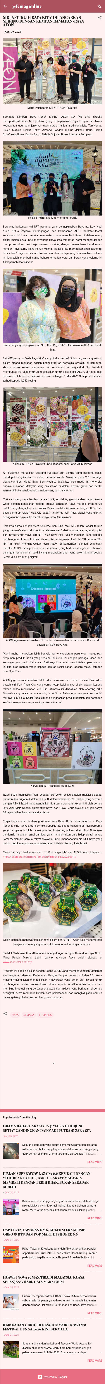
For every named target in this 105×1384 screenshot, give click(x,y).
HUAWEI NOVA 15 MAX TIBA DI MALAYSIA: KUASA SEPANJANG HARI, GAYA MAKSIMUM (43, 1279)
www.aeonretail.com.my (17, 962)
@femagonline (27, 6)
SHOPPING (45, 1014)
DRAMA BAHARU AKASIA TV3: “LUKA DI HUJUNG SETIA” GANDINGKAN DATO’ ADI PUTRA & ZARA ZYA (47, 1128)
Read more (94, 1162)
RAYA (15, 1014)
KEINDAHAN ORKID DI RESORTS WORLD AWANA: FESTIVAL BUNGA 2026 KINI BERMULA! (44, 1327)
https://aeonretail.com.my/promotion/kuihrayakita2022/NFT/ (39, 856)
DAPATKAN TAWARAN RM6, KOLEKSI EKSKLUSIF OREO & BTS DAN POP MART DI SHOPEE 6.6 (44, 1232)
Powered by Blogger (52, 1377)
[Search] (100, 7)
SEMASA (28, 1014)
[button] (100, 18)
